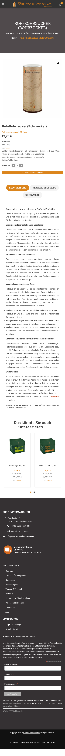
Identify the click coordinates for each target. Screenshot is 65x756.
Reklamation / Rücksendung (17, 598)
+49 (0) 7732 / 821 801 (20, 526)
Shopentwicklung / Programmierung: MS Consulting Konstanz (32, 742)
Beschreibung (17, 187)
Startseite (12, 33)
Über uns (9, 571)
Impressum (10, 607)
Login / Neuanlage (13, 625)
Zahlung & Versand (13, 589)
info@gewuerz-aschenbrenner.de (20, 536)
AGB (7, 612)
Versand (7, 148)
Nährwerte (32, 195)
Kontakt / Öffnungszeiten (16, 575)
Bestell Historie (12, 629)
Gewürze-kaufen (30, 33)
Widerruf (9, 594)
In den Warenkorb (34, 172)
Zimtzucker (54, 397)
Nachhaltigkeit (11, 584)
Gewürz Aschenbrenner (31, 733)
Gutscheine (10, 580)
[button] (58, 63)
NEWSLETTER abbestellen (13, 711)
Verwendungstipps (44, 187)
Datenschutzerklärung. (12, 706)
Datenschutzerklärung (14, 603)
